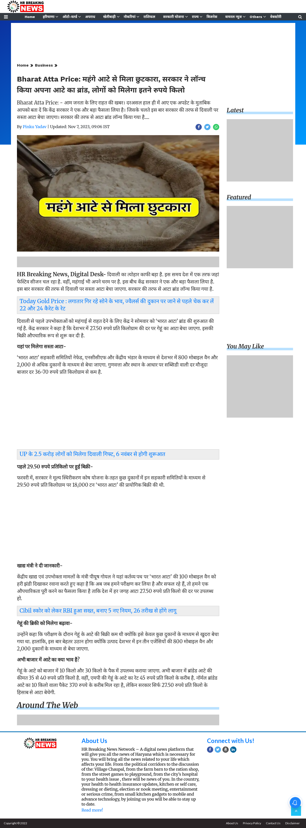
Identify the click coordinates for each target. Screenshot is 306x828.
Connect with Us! (230, 740)
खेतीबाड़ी (109, 17)
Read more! (92, 810)
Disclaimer (292, 823)
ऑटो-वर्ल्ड (69, 17)
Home (30, 17)
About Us (94, 740)
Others (256, 17)
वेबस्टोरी (275, 17)
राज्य (195, 17)
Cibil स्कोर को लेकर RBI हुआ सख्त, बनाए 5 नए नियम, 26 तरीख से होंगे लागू (98, 610)
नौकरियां (130, 17)
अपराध (90, 17)
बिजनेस (211, 17)
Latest (235, 110)
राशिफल (149, 17)
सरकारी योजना (173, 17)
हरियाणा (49, 17)
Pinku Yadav (34, 126)
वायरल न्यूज (233, 17)
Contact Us (273, 823)
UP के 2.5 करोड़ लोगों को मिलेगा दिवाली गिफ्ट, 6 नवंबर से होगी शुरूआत (93, 454)
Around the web (47, 705)
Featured (239, 197)
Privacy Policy (252, 823)
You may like (245, 346)
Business (44, 65)
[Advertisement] (118, 414)
